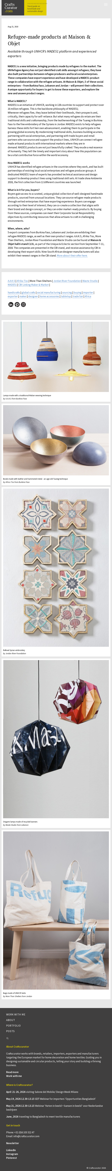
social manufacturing (49, 292)
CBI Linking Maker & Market (33, 284)
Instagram (12, 1154)
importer (88, 292)
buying (77, 292)
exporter (13, 296)
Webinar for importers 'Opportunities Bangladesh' (68, 1099)
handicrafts (14, 292)
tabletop (66, 296)
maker (22, 296)
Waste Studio (90, 281)
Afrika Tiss (22, 281)
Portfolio (13, 1025)
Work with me (15, 1014)
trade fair (78, 296)
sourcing (67, 292)
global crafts (28, 292)
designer (33, 296)
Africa (88, 296)
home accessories (49, 296)
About (10, 1020)
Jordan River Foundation (67, 281)
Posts (10, 1031)
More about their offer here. (72, 255)
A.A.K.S (11, 281)
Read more (12, 1072)
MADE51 (12, 284)
